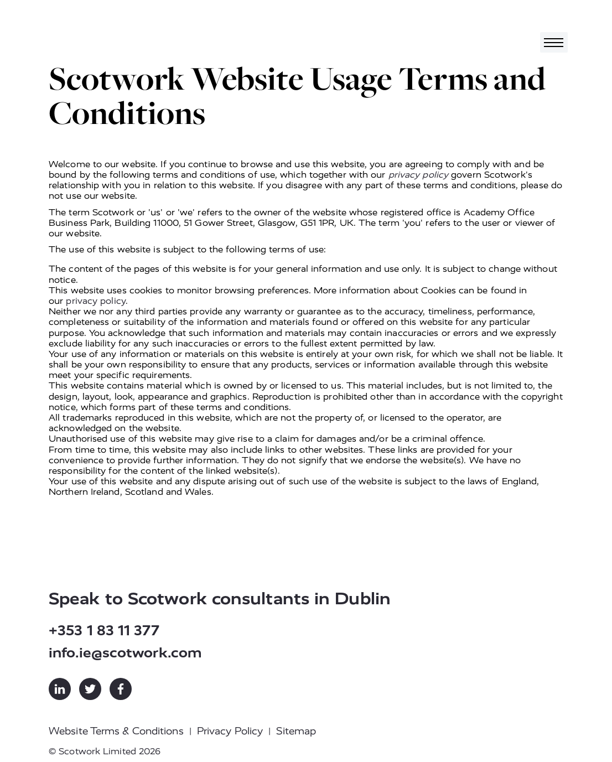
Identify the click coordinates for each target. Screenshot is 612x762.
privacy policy (418, 174)
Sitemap (296, 731)
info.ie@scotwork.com (125, 653)
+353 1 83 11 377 (104, 631)
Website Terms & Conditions (116, 731)
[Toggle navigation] (554, 42)
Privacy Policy (230, 731)
